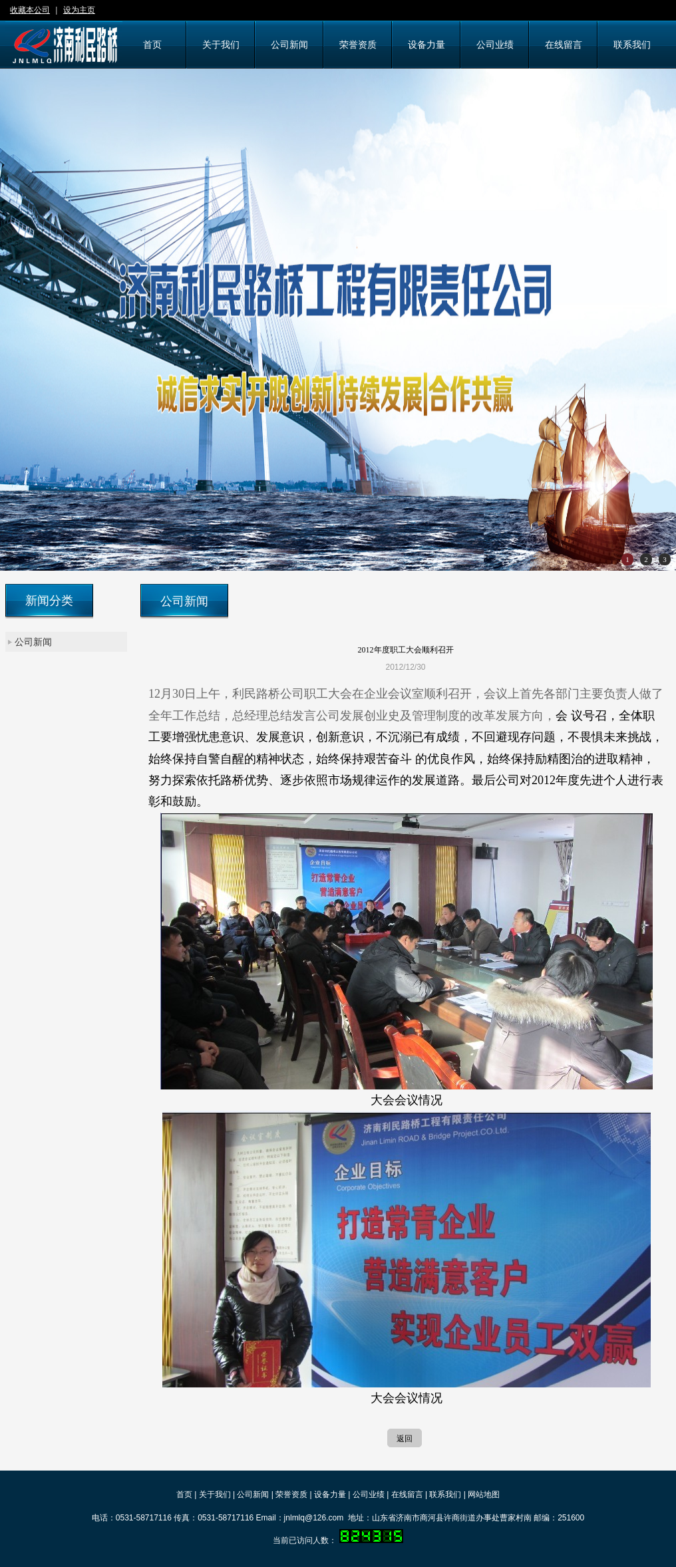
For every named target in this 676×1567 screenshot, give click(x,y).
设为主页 (79, 10)
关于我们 (215, 1494)
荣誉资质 (291, 1494)
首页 (184, 1494)
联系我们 (445, 1494)
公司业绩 (369, 1494)
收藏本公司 (30, 10)
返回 (405, 1438)
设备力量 (330, 1494)
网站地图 (484, 1494)
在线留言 (407, 1494)
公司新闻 (33, 642)
